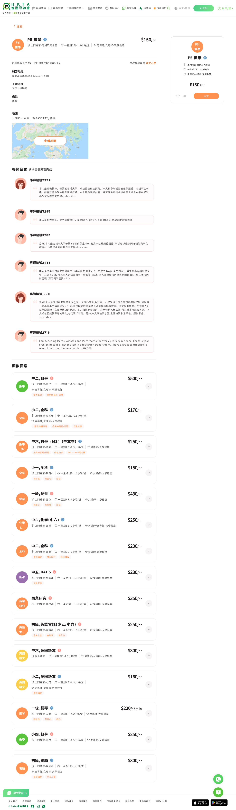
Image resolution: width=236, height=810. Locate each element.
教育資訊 (27, 801)
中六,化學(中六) (45, 519)
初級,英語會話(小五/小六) (53, 624)
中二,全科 (39, 546)
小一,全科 (39, 467)
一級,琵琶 (39, 493)
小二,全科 (39, 409)
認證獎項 (41, 801)
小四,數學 (39, 734)
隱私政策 (129, 801)
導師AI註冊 (161, 801)
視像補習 (69, 801)
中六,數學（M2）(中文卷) (54, 441)
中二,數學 (39, 378)
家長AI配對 (145, 801)
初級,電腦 (39, 760)
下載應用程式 (113, 801)
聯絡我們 (97, 801)
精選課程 (83, 801)
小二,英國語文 (43, 676)
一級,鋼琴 (39, 708)
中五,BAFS (41, 572)
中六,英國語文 (43, 650)
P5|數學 (34, 39)
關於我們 (12, 801)
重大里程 (55, 801)
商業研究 (39, 598)
